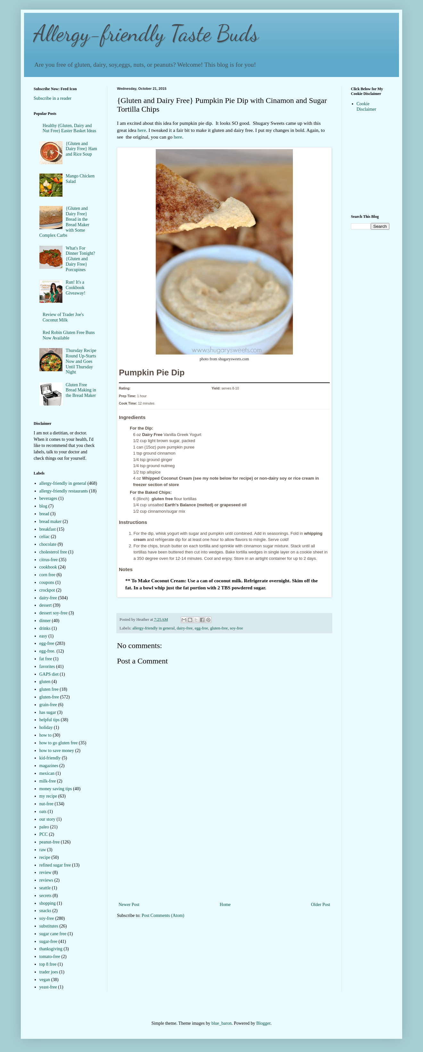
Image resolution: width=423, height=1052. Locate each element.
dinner (45, 620)
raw (42, 849)
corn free (47, 574)
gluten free (49, 689)
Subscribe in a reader (52, 98)
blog (43, 506)
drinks (45, 628)
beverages (48, 498)
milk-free (47, 781)
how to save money (56, 750)
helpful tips (49, 719)
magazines (48, 765)
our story (47, 819)
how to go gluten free (58, 742)
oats (43, 811)
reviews (46, 880)
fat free (45, 658)
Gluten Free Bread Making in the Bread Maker (81, 390)
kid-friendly (50, 758)
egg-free (201, 628)
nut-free (46, 803)
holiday (46, 727)
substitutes (48, 926)
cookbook (48, 567)
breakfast (47, 529)
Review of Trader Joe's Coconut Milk (63, 317)
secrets (45, 895)
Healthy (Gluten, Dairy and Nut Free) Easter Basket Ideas (69, 128)
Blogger (263, 1023)
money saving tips (55, 788)
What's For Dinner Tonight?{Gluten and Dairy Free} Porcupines (80, 259)
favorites (47, 666)
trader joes (48, 972)
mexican (46, 773)
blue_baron (222, 1023)
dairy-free (185, 628)
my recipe (48, 796)
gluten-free (219, 628)
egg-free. (47, 651)
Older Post (320, 904)
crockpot (47, 590)
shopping (47, 903)
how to (45, 735)
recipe (44, 857)
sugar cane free (53, 933)
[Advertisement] (224, 852)
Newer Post (129, 904)
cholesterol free (53, 552)
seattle (45, 887)
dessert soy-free (53, 613)
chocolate (48, 544)
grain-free (48, 704)
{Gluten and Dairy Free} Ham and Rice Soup (81, 149)
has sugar (47, 712)
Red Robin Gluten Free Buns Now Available (69, 335)
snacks (45, 910)
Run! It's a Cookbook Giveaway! (75, 287)
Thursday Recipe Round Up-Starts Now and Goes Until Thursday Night (81, 361)
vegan (44, 979)
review (45, 872)
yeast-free (48, 987)
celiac (44, 536)
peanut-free (49, 842)
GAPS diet (49, 674)
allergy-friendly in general (153, 628)
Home (225, 904)
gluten (45, 681)
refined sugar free (55, 865)
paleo (44, 827)
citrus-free (48, 559)
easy (43, 636)
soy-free (236, 628)
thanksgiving (50, 948)
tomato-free (49, 956)
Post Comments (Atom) (163, 915)
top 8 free (48, 964)
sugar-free (48, 941)
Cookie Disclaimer (366, 106)
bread (44, 513)
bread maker (50, 521)
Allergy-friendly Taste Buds (146, 33)
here (141, 130)
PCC (43, 834)
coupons (46, 582)
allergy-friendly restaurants (63, 491)
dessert (45, 605)
